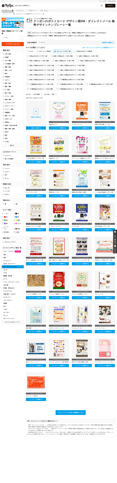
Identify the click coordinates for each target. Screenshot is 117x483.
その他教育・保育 (10, 64)
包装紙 (5, 303)
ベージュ (6, 228)
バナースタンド (7, 300)
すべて (31, 51)
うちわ (5, 309)
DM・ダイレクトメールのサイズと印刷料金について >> (99, 47)
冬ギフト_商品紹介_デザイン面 (34, 260)
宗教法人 (7, 122)
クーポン (41, 42)
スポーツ (7, 80)
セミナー (7, 171)
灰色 (6, 232)
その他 (7, 141)
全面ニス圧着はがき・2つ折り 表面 (63, 56)
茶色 (17, 229)
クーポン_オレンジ (77, 124)
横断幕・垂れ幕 (7, 276)
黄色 (17, 220)
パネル (5, 273)
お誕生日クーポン (54, 158)
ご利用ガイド (32, 10)
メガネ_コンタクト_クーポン (57, 328)
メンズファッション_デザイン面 (80, 260)
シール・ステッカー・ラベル (11, 282)
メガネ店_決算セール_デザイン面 (35, 158)
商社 (6, 135)
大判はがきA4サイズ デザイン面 (38, 56)
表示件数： (47, 94)
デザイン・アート (10, 106)
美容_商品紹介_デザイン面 (102, 226)
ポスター (5, 270)
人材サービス (8, 119)
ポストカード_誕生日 (31, 396)
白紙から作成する (36, 128)
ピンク (18, 223)
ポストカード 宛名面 (45, 51)
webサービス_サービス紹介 (33, 226)
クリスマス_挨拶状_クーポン (34, 294)
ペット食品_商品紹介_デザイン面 (104, 192)
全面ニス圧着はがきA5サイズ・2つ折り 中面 (41, 70)
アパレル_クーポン (77, 328)
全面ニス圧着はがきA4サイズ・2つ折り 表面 (92, 60)
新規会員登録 (111, 1)
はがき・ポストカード (9, 263)
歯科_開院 (28, 328)
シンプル (7, 191)
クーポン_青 (75, 226)
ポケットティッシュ (8, 318)
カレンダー (6, 312)
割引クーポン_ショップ (32, 362)
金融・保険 (8, 99)
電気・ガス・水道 (10, 115)
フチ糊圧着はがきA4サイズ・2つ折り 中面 (70, 89)
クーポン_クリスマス (54, 226)
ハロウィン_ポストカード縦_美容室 (58, 362)
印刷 (6, 138)
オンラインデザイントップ (12, 322)
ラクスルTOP (102, 1)
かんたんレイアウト (10, 242)
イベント (7, 168)
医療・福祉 (8, 67)
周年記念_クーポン (54, 192)
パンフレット (7, 260)
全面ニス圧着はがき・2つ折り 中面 (88, 56)
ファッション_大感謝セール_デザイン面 (82, 158)
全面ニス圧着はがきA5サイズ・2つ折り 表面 (72, 65)
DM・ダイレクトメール (9, 266)
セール (7, 178)
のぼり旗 (5, 285)
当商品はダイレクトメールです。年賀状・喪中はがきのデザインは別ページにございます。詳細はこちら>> (61, 36)
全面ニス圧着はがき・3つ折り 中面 (64, 60)
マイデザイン (20, 10)
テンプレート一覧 (7, 10)
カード (5, 279)
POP (4, 306)
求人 (6, 175)
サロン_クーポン (99, 294)
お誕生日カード (53, 124)
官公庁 (7, 132)
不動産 (7, 57)
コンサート (8, 155)
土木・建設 (8, 60)
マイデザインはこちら (13, 44)
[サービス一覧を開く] (101, 6)
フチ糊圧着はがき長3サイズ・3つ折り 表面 (71, 84)
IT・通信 (7, 89)
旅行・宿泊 (8, 93)
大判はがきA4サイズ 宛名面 (84, 51)
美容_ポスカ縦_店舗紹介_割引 (80, 362)
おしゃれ (7, 188)
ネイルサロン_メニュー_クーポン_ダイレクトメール (105, 362)
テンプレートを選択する (59, 128)
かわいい (7, 194)
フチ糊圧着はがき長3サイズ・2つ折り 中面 (41, 84)
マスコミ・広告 (9, 96)
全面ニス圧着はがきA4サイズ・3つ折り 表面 (72, 75)
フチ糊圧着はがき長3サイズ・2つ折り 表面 (72, 79)
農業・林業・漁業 (10, 128)
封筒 (4, 257)
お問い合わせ (44, 10)
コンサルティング (10, 102)
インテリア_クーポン (31, 192)
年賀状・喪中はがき (8, 288)
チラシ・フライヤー (12, 251)
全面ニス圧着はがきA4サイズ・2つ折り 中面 (41, 65)
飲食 (6, 73)
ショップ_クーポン (100, 328)
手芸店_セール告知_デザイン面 (103, 260)
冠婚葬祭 (7, 112)
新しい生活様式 (9, 159)
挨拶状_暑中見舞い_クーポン (103, 124)
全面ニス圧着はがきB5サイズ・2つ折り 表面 (72, 70)
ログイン (110, 5)
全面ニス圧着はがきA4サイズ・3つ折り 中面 (41, 79)
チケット (5, 315)
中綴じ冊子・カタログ (9, 294)
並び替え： (29, 94)
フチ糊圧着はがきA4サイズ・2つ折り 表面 (41, 89)
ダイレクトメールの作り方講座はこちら (70, 412)
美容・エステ (8, 70)
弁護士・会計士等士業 (11, 125)
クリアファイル (7, 291)
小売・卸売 (8, 54)
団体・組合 (8, 83)
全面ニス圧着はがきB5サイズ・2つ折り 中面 (41, 75)
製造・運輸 (8, 86)
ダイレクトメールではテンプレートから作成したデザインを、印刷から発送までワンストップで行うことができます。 (67, 33)
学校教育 (7, 76)
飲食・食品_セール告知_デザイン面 (58, 260)
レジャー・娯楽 (9, 109)
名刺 (4, 254)
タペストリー (7, 297)
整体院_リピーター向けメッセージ (104, 158)
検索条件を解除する (108, 42)
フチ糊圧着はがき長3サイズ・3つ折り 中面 (101, 84)
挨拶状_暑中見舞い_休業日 (79, 192)
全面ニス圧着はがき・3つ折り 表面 (39, 60)
